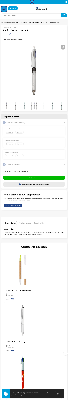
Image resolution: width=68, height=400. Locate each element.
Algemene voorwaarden (42, 380)
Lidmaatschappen (40, 364)
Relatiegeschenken (12, 22)
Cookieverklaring (40, 386)
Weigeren (60, 393)
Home (3, 22)
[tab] (10, 223)
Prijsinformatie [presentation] (25, 223)
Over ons (37, 353)
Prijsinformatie (39, 355)
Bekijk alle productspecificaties (13, 39)
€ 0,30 (10, 291)
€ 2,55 (10, 335)
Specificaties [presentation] (39, 223)
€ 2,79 (40, 335)
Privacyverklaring (40, 383)
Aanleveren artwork (41, 358)
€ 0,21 (40, 291)
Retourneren (5, 383)
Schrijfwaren (23, 22)
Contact (3, 380)
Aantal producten (11, 164)
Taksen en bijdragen (41, 361)
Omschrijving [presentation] (10, 223)
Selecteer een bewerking (14, 122)
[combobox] (31, 15)
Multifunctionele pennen (36, 22)
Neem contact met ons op (13, 205)
